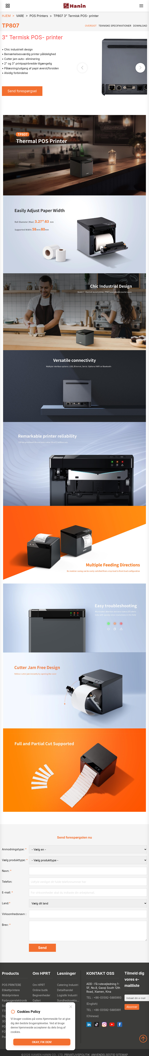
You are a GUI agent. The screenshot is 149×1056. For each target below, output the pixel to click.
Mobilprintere (10, 995)
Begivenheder (41, 995)
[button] (140, 68)
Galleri (37, 1000)
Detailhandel (65, 990)
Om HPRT (39, 984)
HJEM (6, 16)
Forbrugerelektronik (14, 1000)
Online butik (40, 990)
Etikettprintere (11, 990)
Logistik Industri (67, 995)
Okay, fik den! (42, 1042)
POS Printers (38, 16)
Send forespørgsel (22, 91)
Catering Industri (67, 984)
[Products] (7, 6)
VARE (20, 16)
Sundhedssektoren (68, 1000)
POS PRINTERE (11, 984)
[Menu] (141, 6)
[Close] (70, 1006)
